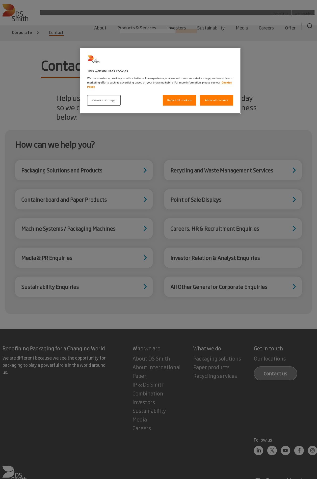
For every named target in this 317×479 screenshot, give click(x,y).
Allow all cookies (216, 100)
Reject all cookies (179, 100)
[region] (160, 81)
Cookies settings (103, 100)
